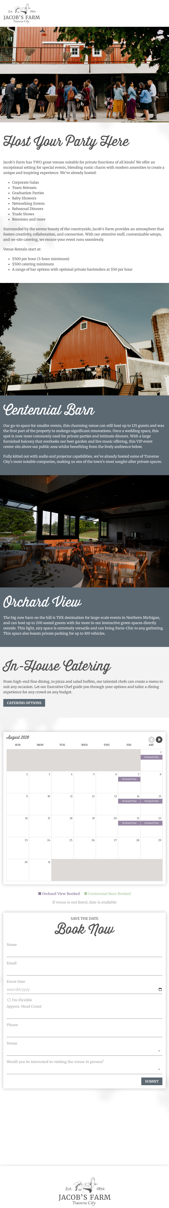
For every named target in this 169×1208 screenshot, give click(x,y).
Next (159, 739)
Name (12, 944)
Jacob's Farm (21, 13)
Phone (12, 1025)
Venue (12, 1043)
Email (12, 963)
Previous (151, 739)
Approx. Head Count (24, 1006)
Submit (152, 1081)
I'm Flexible (19, 1000)
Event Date (16, 981)
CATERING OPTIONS (24, 703)
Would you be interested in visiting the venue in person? (55, 1061)
